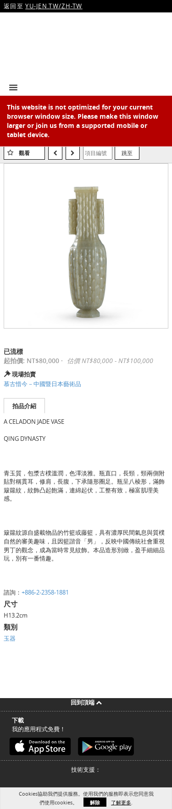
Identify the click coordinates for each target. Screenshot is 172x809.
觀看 (24, 153)
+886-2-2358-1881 (45, 592)
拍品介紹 (24, 406)
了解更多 (121, 802)
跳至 (127, 152)
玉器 (10, 638)
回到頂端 (86, 702)
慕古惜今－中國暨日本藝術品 (42, 384)
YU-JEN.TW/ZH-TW (54, 6)
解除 (95, 802)
